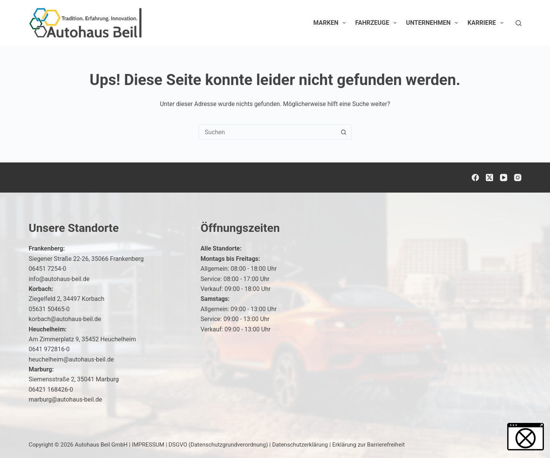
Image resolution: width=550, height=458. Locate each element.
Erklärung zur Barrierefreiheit (368, 444)
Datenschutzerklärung (300, 444)
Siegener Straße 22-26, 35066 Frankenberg (86, 258)
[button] (17, 441)
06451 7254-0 (47, 268)
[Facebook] (475, 177)
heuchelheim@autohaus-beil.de (71, 359)
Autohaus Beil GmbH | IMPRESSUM (119, 444)
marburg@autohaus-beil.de (65, 399)
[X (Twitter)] (489, 177)
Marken (331, 22)
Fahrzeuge (377, 22)
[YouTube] (503, 177)
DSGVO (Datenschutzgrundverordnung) (218, 444)
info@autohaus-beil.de (59, 279)
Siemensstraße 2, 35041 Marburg (74, 379)
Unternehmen (433, 22)
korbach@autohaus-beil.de (65, 319)
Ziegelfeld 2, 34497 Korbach (66, 298)
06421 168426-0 (51, 389)
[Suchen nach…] (267, 132)
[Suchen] (518, 23)
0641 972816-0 (49, 349)
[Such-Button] (343, 132)
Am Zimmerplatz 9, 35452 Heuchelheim (82, 339)
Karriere (486, 22)
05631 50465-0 (49, 309)
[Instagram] (517, 177)
